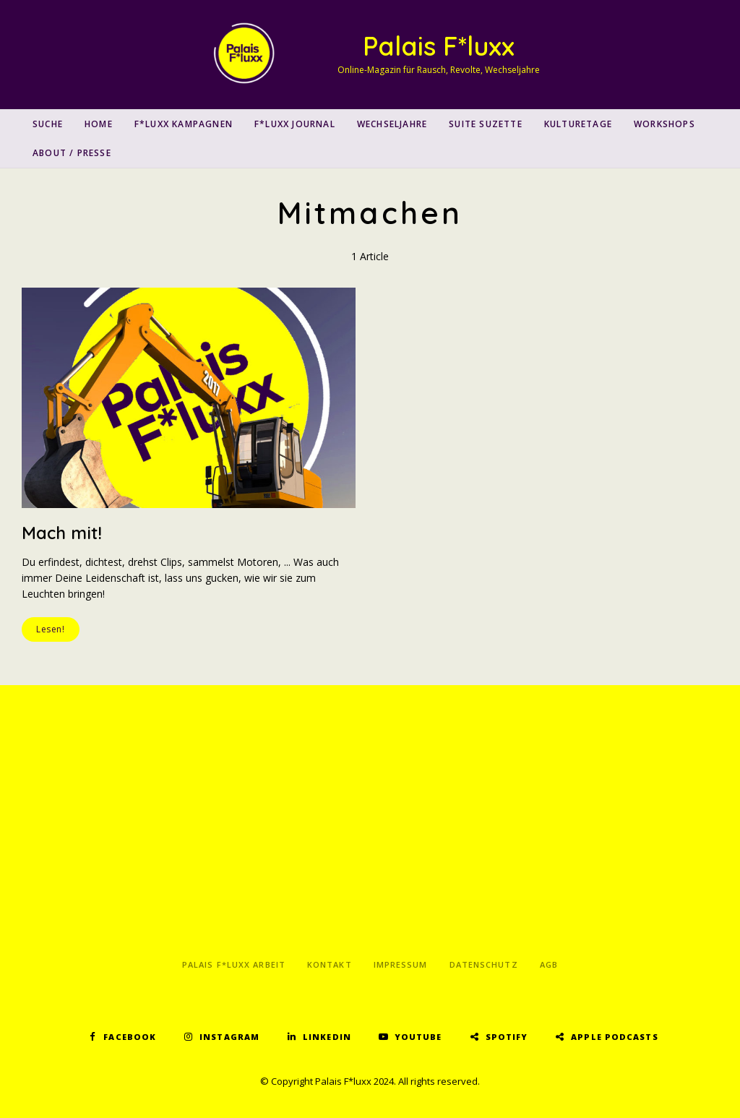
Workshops (664, 124)
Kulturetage (578, 124)
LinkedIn (327, 1036)
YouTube (418, 1036)
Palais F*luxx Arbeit (233, 964)
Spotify (507, 1036)
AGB (549, 964)
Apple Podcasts (614, 1036)
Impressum (401, 964)
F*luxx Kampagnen (183, 124)
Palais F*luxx (439, 45)
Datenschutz (483, 964)
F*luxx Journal (294, 124)
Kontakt (329, 964)
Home (99, 124)
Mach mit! (62, 532)
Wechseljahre (392, 124)
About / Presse (72, 153)
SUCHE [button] (48, 124)
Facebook (129, 1036)
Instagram (229, 1036)
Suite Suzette (485, 124)
